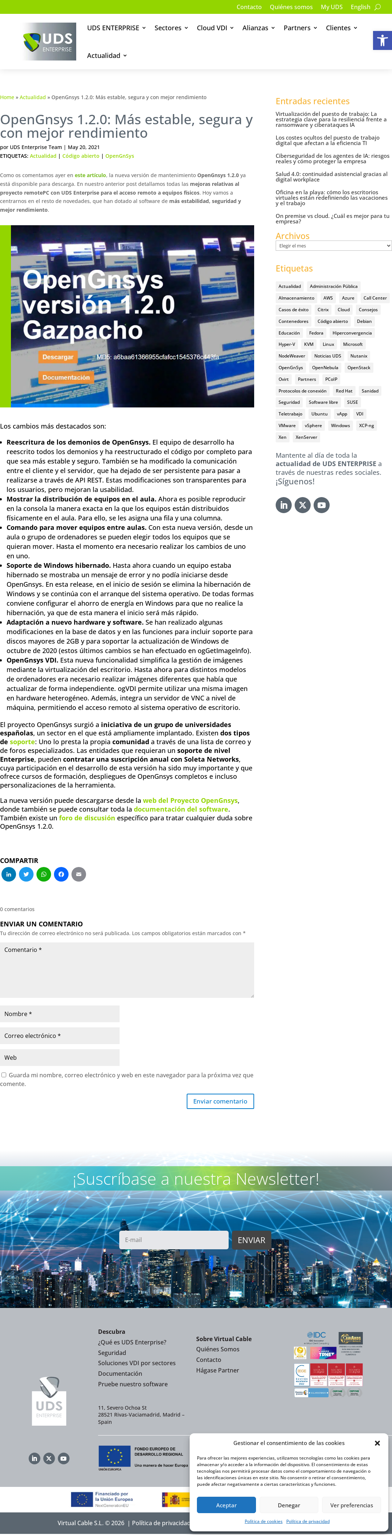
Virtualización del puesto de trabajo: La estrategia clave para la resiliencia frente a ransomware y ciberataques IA (331, 119)
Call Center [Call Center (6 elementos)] (375, 298)
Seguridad (112, 1354)
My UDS (332, 7)
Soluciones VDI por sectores (137, 1364)
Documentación (120, 1375)
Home (7, 97)
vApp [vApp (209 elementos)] (342, 414)
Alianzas (255, 27)
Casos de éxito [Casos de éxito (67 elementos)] (293, 309)
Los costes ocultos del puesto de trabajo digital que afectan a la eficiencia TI (328, 140)
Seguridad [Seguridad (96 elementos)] (289, 402)
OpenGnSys (119, 155)
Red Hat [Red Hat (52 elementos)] (344, 391)
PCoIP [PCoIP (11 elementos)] (331, 379)
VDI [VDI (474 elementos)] (360, 414)
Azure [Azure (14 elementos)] (348, 298)
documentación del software (181, 809)
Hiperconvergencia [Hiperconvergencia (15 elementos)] (352, 333)
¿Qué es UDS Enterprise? (132, 1343)
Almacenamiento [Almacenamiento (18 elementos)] (296, 298)
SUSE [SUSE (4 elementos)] (352, 402)
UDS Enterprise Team (36, 147)
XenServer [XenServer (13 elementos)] (306, 437)
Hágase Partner (217, 1371)
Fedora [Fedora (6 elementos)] (316, 333)
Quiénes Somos (218, 1351)
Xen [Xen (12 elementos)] (283, 437)
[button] (382, 40)
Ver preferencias (351, 1505)
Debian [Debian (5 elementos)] (364, 321)
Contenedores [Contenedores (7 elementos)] (293, 321)
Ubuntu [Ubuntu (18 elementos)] (319, 414)
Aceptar (226, 1505)
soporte (22, 741)
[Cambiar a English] (360, 8)
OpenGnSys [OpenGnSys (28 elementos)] (291, 367)
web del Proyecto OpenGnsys (190, 800)
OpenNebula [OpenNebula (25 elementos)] (325, 367)
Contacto (249, 7)
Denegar (289, 1505)
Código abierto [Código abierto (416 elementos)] (333, 321)
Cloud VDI (212, 27)
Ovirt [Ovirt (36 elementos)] (284, 379)
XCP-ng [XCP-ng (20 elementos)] (366, 425)
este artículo (90, 175)
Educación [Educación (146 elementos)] (289, 333)
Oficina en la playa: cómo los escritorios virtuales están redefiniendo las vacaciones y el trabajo (332, 197)
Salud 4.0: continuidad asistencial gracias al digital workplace (332, 176)
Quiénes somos (291, 7)
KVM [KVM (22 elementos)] (309, 344)
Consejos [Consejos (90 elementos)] (368, 309)
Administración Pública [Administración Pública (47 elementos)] (334, 286)
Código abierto (81, 155)
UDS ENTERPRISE (113, 27)
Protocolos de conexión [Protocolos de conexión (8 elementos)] (303, 391)
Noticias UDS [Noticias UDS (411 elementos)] (327, 356)
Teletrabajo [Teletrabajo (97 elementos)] (290, 414)
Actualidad (103, 55)
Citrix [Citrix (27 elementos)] (323, 309)
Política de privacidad (308, 1521)
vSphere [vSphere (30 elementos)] (313, 425)
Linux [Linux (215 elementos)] (328, 344)
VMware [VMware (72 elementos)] (287, 425)
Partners (297, 27)
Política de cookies (264, 1521)
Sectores (168, 27)
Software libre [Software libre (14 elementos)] (323, 402)
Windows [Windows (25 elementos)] (340, 425)
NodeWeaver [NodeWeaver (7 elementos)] (292, 356)
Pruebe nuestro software (133, 1385)
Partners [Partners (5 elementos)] (307, 379)
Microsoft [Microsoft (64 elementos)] (353, 344)
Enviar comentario (218, 1101)
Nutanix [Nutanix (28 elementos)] (358, 356)
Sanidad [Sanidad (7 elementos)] (370, 391)
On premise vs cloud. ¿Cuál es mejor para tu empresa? (332, 218)
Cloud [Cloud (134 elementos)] (344, 309)
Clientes (338, 27)
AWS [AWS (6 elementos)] (328, 298)
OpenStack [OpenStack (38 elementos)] (359, 367)
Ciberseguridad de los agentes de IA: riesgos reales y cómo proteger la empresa (332, 158)
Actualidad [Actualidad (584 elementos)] (290, 286)
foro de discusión (87, 817)
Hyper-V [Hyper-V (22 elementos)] (287, 344)
